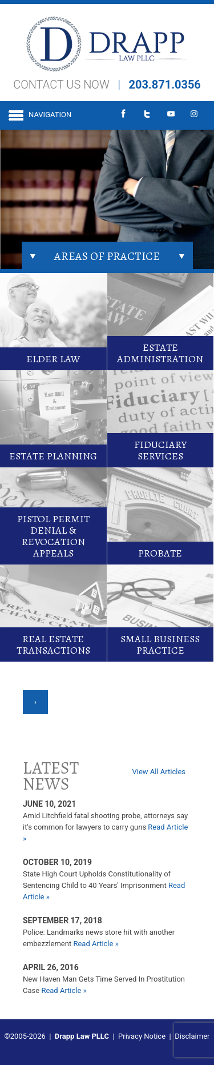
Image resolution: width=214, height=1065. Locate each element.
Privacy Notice (141, 1036)
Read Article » (95, 943)
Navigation (50, 114)
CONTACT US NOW (61, 84)
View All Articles (158, 771)
